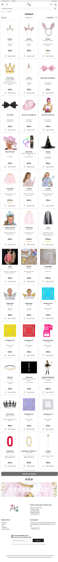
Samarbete (4, 527)
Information (54, 1)
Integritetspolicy (6, 529)
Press (3, 526)
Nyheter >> (14, 1)
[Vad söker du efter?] (29, 8)
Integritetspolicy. (42, 544)
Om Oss (3, 524)
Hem (2, 11)
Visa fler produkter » (29, 474)
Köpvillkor (4, 522)
